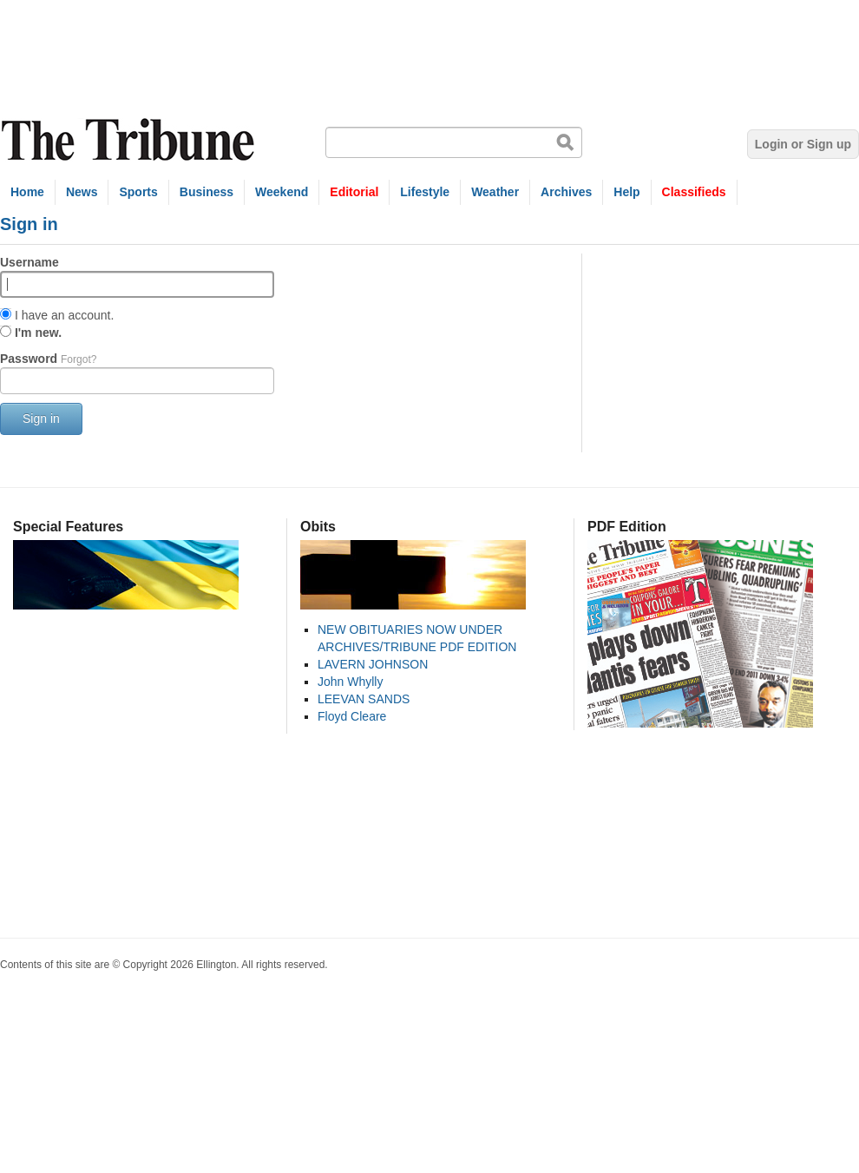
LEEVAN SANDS (364, 699)
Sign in (41, 418)
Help (626, 192)
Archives (566, 192)
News (82, 192)
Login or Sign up (803, 144)
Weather (495, 192)
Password (48, 359)
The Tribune (130, 140)
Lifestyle (424, 192)
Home (27, 192)
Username (29, 262)
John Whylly (350, 682)
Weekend (281, 192)
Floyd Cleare (352, 716)
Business (206, 192)
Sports (138, 192)
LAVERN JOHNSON (373, 664)
